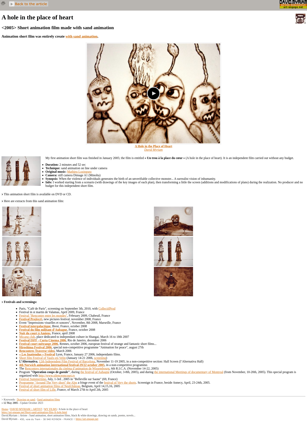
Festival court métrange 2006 (38, 343)
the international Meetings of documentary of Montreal (188, 372)
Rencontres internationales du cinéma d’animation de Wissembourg (67, 368)
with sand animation (82, 36)
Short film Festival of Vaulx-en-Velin (42, 358)
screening (100, 358)
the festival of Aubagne (94, 372)
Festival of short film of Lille (37, 389)
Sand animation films (48, 399)
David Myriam (153, 149)
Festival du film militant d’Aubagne (43, 329)
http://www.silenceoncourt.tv (57, 375)
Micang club (27, 336)
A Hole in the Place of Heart (153, 146)
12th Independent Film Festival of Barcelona (67, 361)
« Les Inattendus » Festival (37, 354)
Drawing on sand (26, 399)
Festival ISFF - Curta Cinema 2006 (42, 340)
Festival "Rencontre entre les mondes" (43, 315)
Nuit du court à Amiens (34, 333)
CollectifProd (106, 308)
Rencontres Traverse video (37, 350)
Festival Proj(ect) (30, 319)
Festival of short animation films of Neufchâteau (49, 386)
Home (5, 409)
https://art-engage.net (87, 419)
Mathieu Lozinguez (79, 171)
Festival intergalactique (35, 326)
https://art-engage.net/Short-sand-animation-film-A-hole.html (34, 412)
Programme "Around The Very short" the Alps (48, 382)
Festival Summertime (32, 379)
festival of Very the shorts (120, 382)
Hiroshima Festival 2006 (35, 347)
